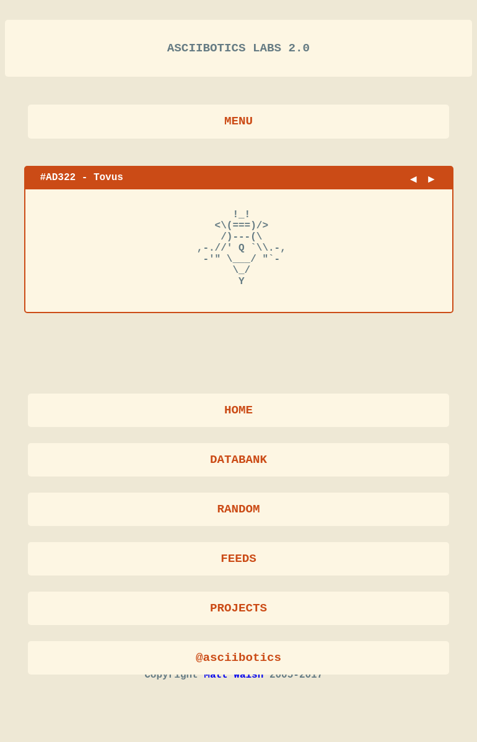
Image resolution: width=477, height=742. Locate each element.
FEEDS (238, 560)
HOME (238, 411)
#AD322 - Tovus (81, 182)
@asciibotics (238, 659)
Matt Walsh (233, 699)
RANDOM (238, 511)
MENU (238, 126)
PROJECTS (238, 610)
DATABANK (238, 461)
